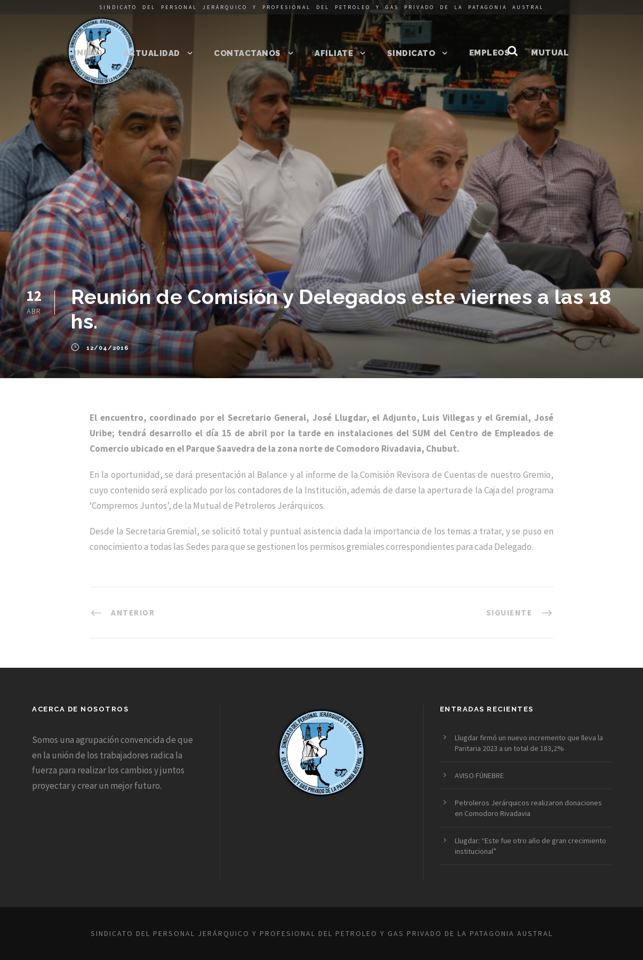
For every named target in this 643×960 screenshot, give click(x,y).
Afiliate (334, 53)
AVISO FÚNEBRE (479, 775)
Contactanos (247, 53)
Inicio (88, 53)
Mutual (550, 53)
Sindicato (411, 53)
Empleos (489, 53)
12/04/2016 (107, 348)
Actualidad (152, 53)
